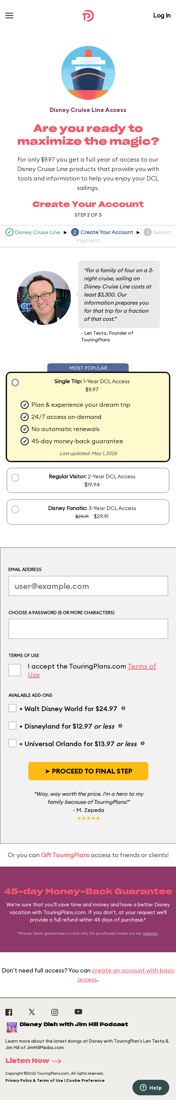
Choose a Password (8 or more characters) (61, 612)
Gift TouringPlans (65, 855)
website (150, 933)
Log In (162, 15)
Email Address (25, 569)
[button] (88, 771)
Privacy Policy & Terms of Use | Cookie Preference (55, 1080)
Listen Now (35, 1061)
